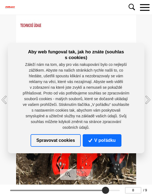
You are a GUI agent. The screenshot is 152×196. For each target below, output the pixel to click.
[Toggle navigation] (144, 7)
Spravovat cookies (55, 140)
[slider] (105, 190)
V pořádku (102, 140)
